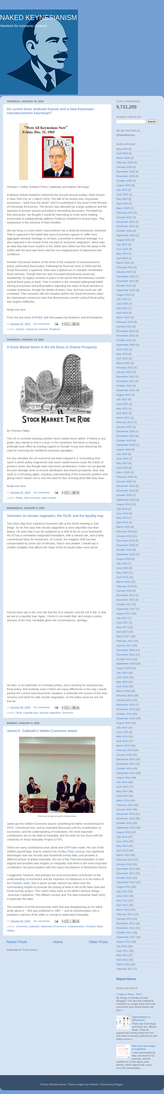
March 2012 (123, 909)
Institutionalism (76, 926)
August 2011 (123, 941)
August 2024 (123, 239)
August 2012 (123, 886)
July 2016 (121, 672)
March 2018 (123, 581)
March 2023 (123, 317)
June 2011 (122, 950)
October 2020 (124, 440)
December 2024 (125, 221)
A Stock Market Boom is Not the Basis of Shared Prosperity (52, 347)
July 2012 (121, 891)
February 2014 (124, 805)
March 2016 (123, 691)
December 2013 (125, 814)
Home (58, 942)
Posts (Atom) (30, 949)
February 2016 (124, 695)
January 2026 (124, 167)
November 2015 (125, 709)
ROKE (39, 317)
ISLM (19, 712)
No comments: (42, 323)
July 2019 (121, 508)
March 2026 (123, 157)
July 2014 (121, 782)
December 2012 (125, 868)
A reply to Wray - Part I (129, 994)
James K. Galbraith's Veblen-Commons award (42, 731)
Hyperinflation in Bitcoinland (141, 1018)
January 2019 (124, 536)
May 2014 (122, 791)
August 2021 (123, 394)
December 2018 (125, 540)
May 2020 (122, 463)
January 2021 (124, 426)
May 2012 (122, 900)
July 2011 (121, 946)
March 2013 (123, 855)
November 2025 (125, 176)
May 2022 (122, 353)
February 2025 (124, 212)
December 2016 (125, 650)
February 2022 (124, 367)
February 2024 (124, 267)
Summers (67, 712)
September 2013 (125, 827)
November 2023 (125, 281)
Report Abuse (126, 979)
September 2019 (125, 499)
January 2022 (124, 372)
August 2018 (123, 558)
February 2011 (124, 968)
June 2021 (122, 404)
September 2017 (125, 609)
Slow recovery (32, 497)
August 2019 (123, 504)
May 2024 (122, 253)
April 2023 (122, 312)
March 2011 (123, 964)
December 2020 (125, 431)
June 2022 (122, 349)
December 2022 (125, 331)
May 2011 (122, 955)
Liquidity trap (30, 712)
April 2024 (122, 258)
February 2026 (124, 162)
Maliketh (93, 1084)
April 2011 (122, 959)
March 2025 (123, 208)
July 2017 (121, 618)
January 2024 (124, 271)
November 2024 (125, 226)
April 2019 (122, 522)
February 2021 (124, 422)
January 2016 (124, 700)
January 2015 (124, 754)
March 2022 (123, 363)
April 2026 (122, 153)
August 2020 (123, 449)
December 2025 (125, 171)
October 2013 (124, 823)
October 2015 (124, 713)
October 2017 (124, 604)
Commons (22, 926)
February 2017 (124, 640)
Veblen (11, 930)
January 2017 (124, 645)
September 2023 (125, 290)
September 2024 (125, 235)
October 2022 (124, 340)
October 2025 (124, 180)
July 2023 (121, 299)
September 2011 (125, 937)
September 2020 (125, 444)
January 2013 (124, 864)
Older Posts (98, 942)
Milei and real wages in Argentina (143, 1047)
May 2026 (122, 149)
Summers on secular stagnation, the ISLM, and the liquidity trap (55, 516)
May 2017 (122, 627)
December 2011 (125, 923)
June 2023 (122, 303)
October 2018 (124, 549)
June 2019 (122, 513)
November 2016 (125, 654)
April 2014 (122, 795)
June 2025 (122, 194)
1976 (10, 827)
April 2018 (122, 577)
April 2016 (122, 686)
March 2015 (123, 745)
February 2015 (124, 750)
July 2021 (121, 399)
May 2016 (122, 681)
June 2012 (122, 896)
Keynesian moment (37, 329)
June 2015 (122, 732)
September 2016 (125, 663)
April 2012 (122, 905)
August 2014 (123, 777)
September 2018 (125, 554)
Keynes (20, 329)
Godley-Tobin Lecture (71, 851)
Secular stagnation (50, 712)
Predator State (21, 883)
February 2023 (124, 322)
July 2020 (121, 454)
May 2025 (122, 199)
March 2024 (123, 262)
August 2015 (123, 723)
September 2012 (125, 882)
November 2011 (125, 928)
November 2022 (125, 335)
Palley (19, 497)
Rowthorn (54, 329)
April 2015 (122, 741)
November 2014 (125, 763)
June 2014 (122, 786)
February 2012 (124, 914)
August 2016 (123, 668)
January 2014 (124, 809)
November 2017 (125, 599)
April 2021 (122, 413)
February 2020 (124, 476)
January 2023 (124, 326)
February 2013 (124, 859)
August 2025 (123, 185)
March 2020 (123, 472)
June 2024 (122, 249)
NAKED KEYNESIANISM (38, 18)
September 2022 (125, 344)
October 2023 (124, 285)
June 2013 (122, 841)
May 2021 (122, 408)
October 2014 (124, 768)
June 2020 (122, 458)
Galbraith (34, 926)
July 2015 (121, 727)
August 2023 (123, 294)
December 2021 (125, 376)
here (23, 309)
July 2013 (121, 836)
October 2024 (124, 230)
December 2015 (125, 704)
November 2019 (125, 490)
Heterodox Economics (53, 926)
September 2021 (125, 390)
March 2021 (123, 417)
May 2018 (122, 572)
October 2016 (124, 659)
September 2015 (125, 718)
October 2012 (124, 877)
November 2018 (125, 545)
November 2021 (125, 381)
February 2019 (124, 531)
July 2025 (121, 189)
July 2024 (121, 244)
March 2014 (123, 800)
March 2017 (123, 636)
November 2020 (125, 436)
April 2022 (122, 358)
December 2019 (125, 486)
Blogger (118, 1084)
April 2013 (122, 850)
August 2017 (123, 613)
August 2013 (123, 832)
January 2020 (124, 481)
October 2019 (124, 495)
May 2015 (122, 736)
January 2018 (124, 590)
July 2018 (121, 563)
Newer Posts (17, 942)
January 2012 (124, 918)
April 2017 (122, 631)
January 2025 (124, 217)
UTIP (58, 839)
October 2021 (124, 385)
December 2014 (125, 759)
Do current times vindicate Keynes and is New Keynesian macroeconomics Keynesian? (50, 111)
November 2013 (125, 818)
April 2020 (122, 467)
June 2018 (122, 568)
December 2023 (125, 276)
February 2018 (124, 586)
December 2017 (125, 595)
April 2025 (122, 203)
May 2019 (122, 517)
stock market (49, 497)
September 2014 (125, 773)
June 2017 (122, 622)
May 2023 (122, 308)
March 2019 (123, 526)
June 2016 (122, 677)
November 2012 (125, 873)
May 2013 (122, 845)
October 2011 (124, 932)
